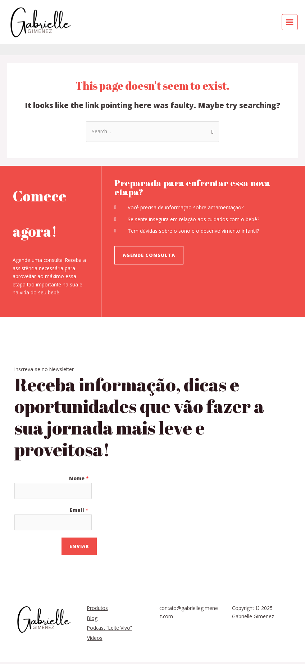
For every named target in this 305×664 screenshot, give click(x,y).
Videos (95, 637)
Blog (92, 618)
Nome (79, 478)
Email (79, 510)
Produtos (97, 608)
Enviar (79, 546)
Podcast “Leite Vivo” (109, 627)
